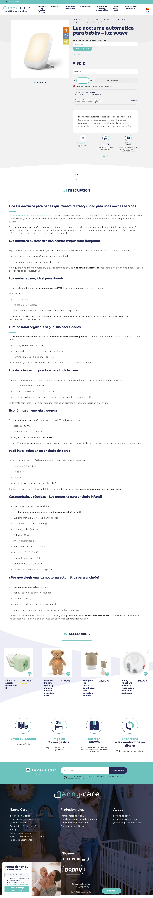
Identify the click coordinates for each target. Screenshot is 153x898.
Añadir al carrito (114, 80)
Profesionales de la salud (73, 816)
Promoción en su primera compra (16, 868)
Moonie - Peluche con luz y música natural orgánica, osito (49, 688)
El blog (13, 829)
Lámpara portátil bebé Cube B (11, 684)
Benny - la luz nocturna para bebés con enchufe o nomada (89, 688)
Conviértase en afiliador (72, 826)
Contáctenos (111, 891)
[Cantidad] (82, 80)
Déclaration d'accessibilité (23, 826)
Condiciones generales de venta (26, 819)
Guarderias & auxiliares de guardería (78, 819)
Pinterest (74, 860)
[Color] (106, 71)
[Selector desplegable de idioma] (147, 10)
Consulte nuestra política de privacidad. (17, 883)
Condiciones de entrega (125, 819)
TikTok (88, 860)
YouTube (69, 860)
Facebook (64, 860)
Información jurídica (20, 816)
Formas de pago (121, 816)
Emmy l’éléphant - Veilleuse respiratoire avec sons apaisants (127, 687)
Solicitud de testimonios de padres (27, 836)
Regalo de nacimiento (21, 840)
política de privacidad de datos (75, 778)
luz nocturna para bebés (44, 380)
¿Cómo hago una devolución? (128, 822)
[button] (104, 156)
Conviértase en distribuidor (74, 822)
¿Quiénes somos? (18, 822)
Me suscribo (118, 770)
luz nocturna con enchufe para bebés (31, 215)
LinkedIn (84, 860)
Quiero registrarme (82, 49)
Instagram (79, 860)
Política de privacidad (21, 833)
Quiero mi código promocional (17, 889)
